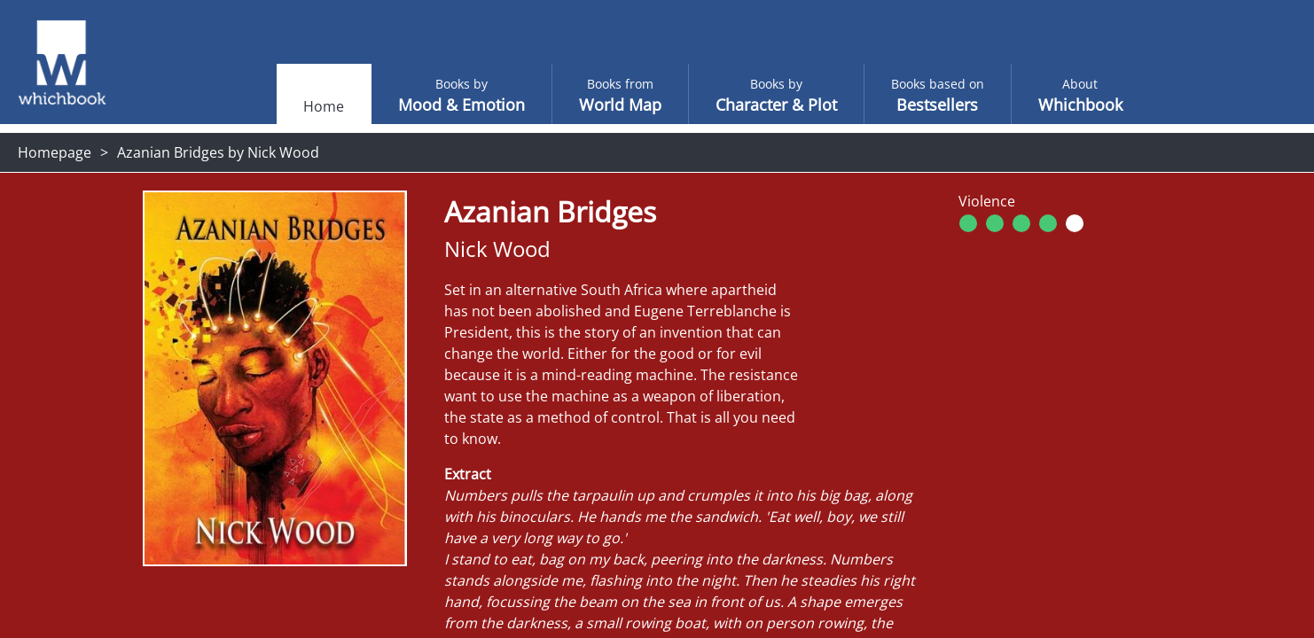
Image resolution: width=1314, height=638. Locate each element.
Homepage (54, 152)
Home (288, 106)
